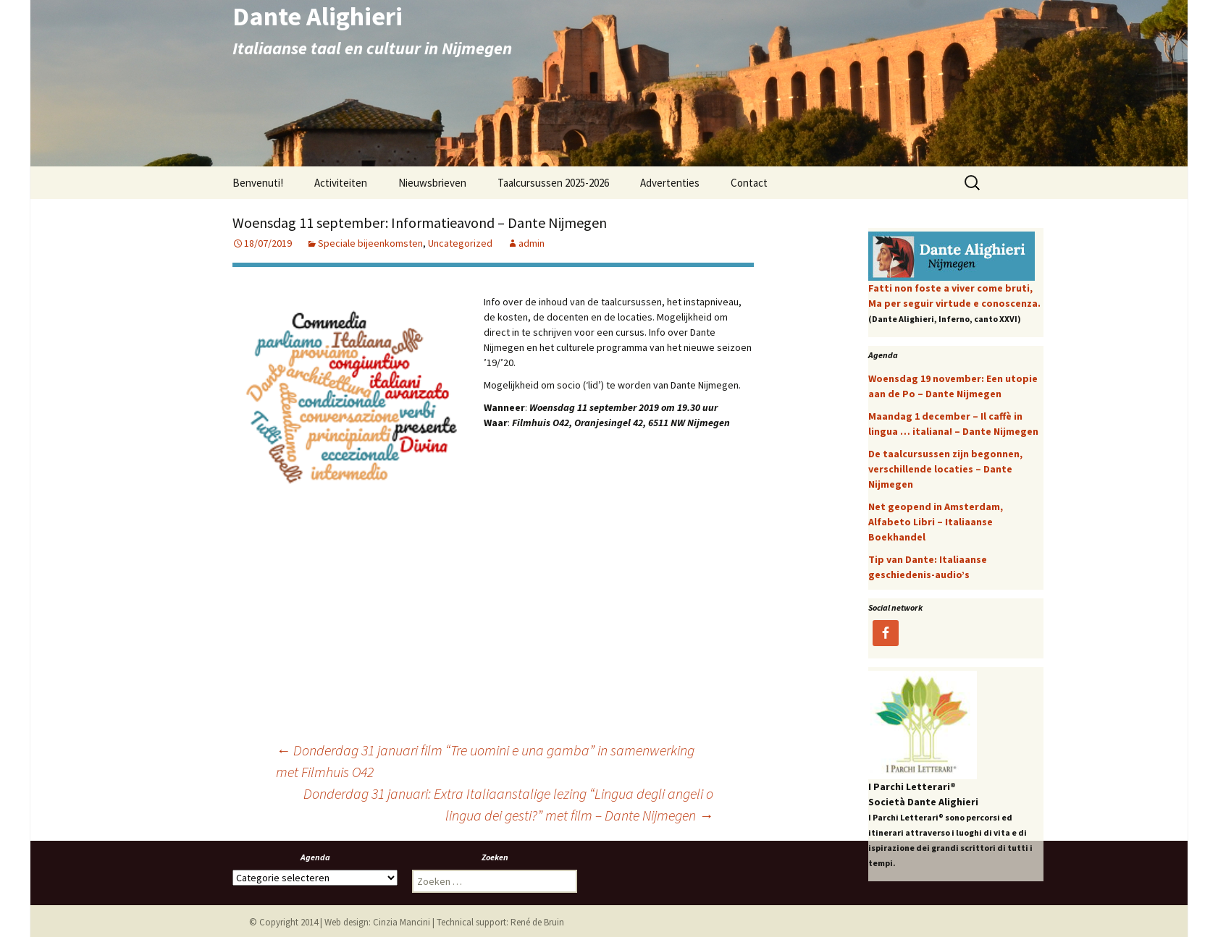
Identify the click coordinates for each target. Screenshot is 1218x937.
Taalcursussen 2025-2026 (553, 183)
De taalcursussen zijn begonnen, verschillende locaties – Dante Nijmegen (945, 469)
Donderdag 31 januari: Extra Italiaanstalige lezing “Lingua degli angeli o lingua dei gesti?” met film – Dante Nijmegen (508, 804)
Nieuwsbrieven (432, 183)
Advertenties (670, 183)
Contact (749, 183)
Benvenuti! (257, 183)
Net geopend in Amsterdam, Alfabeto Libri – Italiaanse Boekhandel (935, 521)
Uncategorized (460, 243)
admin (531, 243)
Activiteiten (340, 183)
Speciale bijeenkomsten (370, 243)
